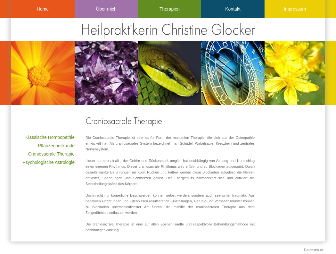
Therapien (170, 9)
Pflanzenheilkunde (56, 145)
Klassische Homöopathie (50, 137)
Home (43, 9)
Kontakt (232, 9)
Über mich (106, 9)
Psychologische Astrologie (48, 162)
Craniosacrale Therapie (51, 154)
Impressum (295, 9)
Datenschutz (314, 250)
